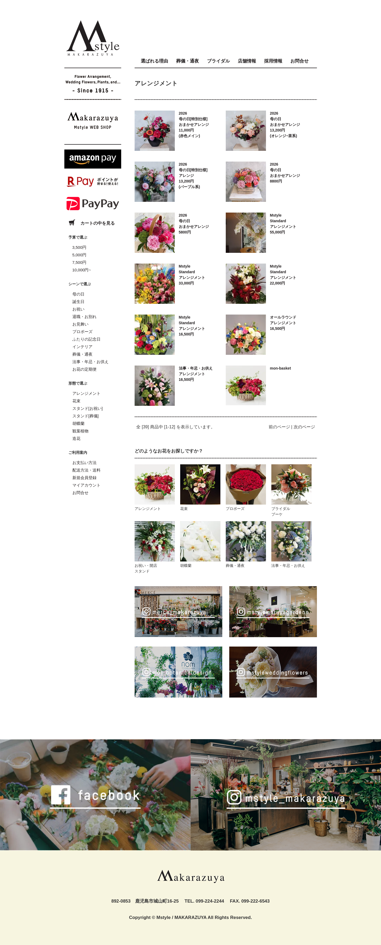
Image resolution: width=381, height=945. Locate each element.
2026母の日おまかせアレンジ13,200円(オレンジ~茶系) (285, 124)
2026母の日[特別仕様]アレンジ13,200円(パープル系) (193, 175)
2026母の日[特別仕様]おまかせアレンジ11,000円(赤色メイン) (194, 124)
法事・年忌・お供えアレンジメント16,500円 (196, 374)
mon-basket (280, 368)
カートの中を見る (89, 223)
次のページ (304, 427)
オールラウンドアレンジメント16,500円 (283, 323)
